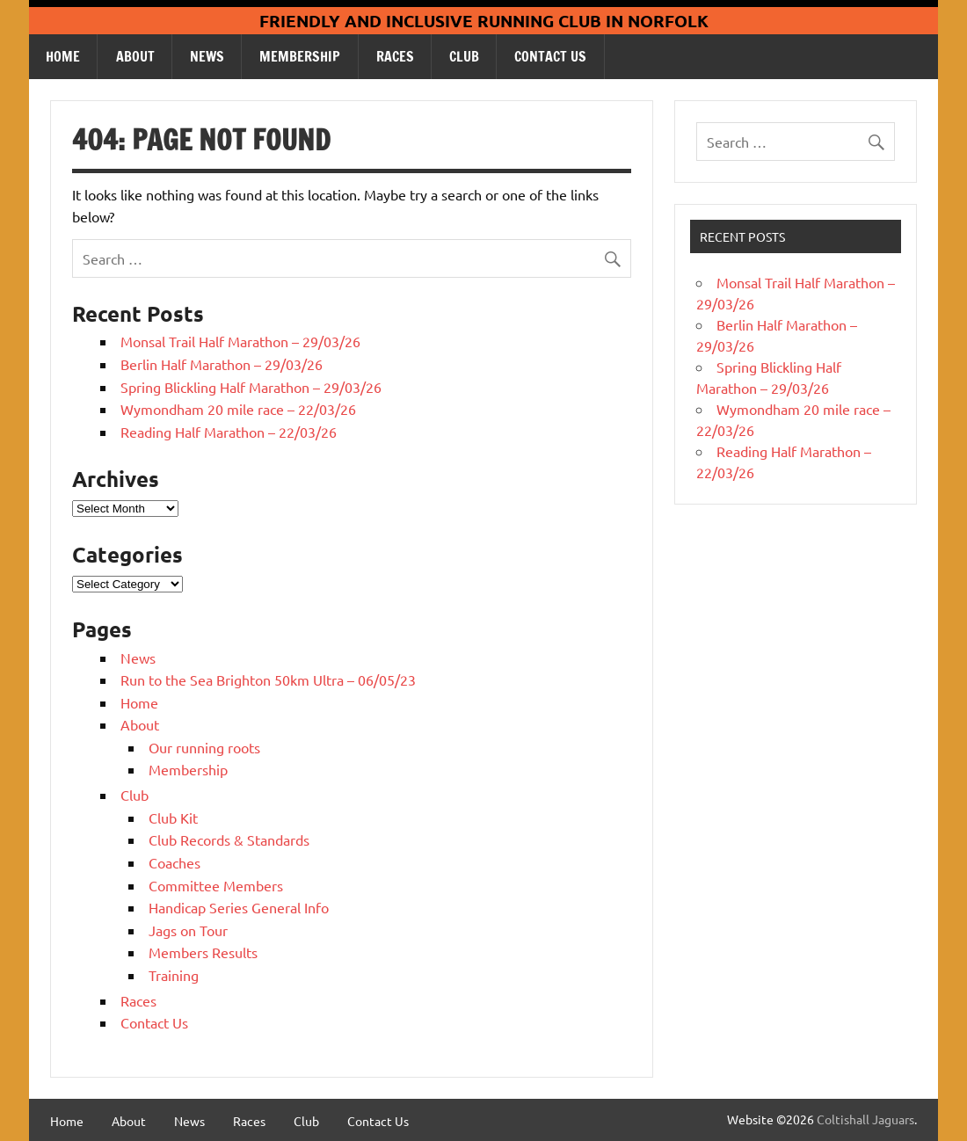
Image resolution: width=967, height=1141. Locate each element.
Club (464, 56)
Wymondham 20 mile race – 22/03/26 (238, 409)
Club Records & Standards (229, 839)
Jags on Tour (188, 930)
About (135, 56)
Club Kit (173, 817)
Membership (299, 56)
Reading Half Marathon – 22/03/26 (228, 431)
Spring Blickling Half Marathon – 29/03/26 (251, 387)
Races (395, 56)
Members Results (203, 952)
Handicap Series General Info (239, 907)
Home (63, 56)
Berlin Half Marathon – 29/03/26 (221, 364)
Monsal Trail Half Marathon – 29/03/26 (240, 341)
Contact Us (550, 56)
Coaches (174, 862)
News (207, 56)
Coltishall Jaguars (865, 1119)
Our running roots (204, 747)
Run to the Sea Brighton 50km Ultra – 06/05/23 (268, 679)
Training (174, 975)
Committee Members (216, 885)
